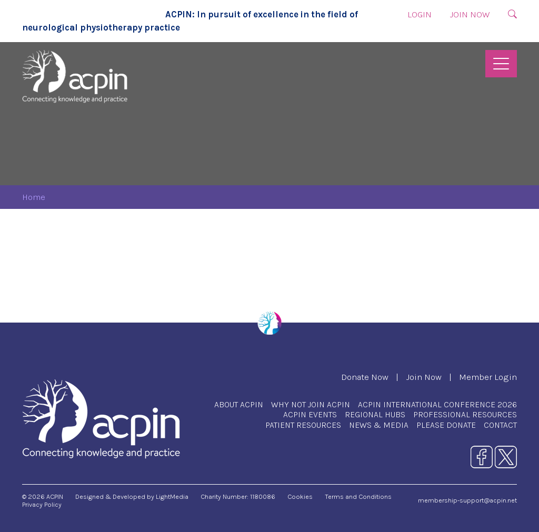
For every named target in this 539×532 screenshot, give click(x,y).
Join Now (470, 14)
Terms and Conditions (358, 496)
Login (419, 14)
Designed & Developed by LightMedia (131, 496)
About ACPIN (238, 404)
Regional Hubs (375, 414)
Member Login (488, 377)
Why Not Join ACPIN (310, 404)
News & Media (378, 425)
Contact (500, 425)
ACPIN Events (310, 414)
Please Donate (446, 425)
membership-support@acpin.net (467, 500)
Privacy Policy (42, 504)
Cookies (300, 496)
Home (33, 197)
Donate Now (364, 377)
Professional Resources (465, 414)
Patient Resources (303, 425)
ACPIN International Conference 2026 (437, 404)
